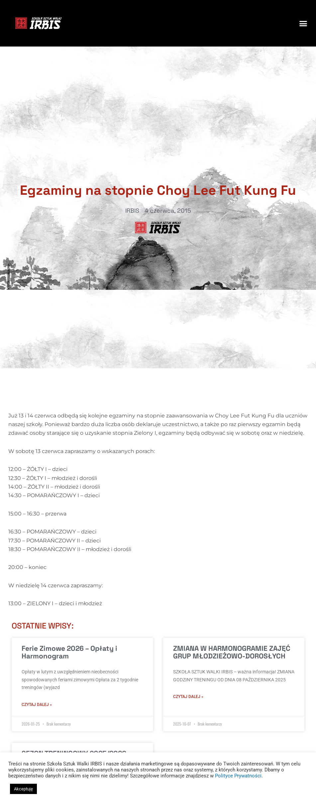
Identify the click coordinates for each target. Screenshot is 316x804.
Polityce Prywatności (238, 776)
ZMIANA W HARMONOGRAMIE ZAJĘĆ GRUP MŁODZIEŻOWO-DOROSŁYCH (231, 652)
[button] (303, 23)
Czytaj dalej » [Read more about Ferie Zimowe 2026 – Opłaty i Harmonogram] (37, 704)
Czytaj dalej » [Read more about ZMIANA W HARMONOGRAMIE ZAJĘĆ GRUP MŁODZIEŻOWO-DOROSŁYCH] (188, 696)
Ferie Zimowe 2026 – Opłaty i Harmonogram (69, 652)
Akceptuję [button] (23, 788)
